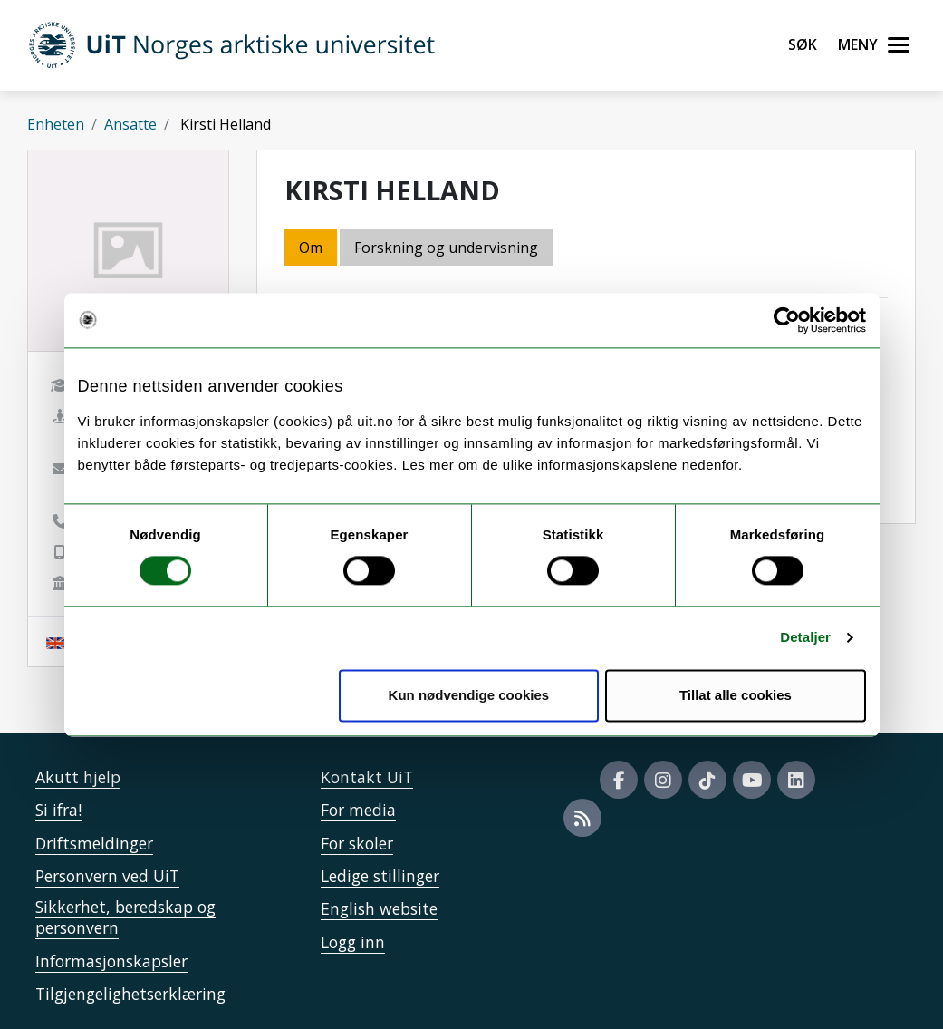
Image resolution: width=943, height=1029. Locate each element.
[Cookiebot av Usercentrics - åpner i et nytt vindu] (786, 320)
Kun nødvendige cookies (469, 695)
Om (310, 247)
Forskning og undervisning (446, 247)
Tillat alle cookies (735, 695)
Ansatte (130, 124)
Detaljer (805, 638)
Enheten (55, 124)
